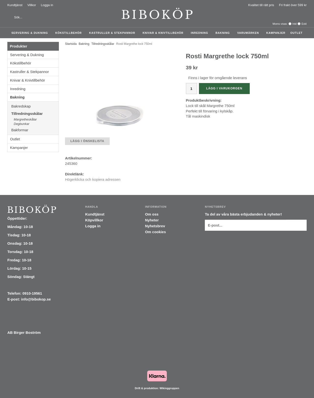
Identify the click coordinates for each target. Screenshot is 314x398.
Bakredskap (35, 106)
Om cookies (155, 232)
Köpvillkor (94, 220)
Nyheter (152, 220)
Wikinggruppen (169, 388)
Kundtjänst (14, 5)
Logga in (47, 5)
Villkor (31, 5)
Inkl (294, 23)
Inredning (201, 32)
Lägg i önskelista (87, 141)
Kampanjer (276, 32)
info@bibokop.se (36, 299)
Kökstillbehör (69, 32)
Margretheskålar (25, 119)
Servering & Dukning (31, 32)
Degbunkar (21, 124)
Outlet (296, 32)
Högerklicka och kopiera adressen (92, 179)
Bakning (224, 32)
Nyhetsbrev (155, 226)
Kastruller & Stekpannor (113, 32)
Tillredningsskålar (35, 113)
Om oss (151, 214)
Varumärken (249, 32)
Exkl (304, 23)
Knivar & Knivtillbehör (164, 32)
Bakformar (35, 130)
